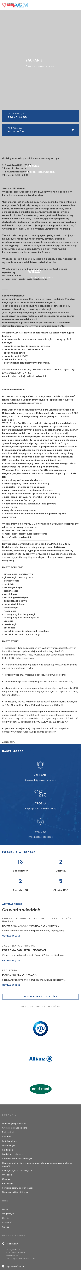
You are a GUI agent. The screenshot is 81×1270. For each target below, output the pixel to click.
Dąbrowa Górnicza (15, 1266)
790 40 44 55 (17, 117)
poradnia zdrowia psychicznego (22, 1198)
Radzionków (12, 1243)
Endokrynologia (9, 1141)
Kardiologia (7, 1149)
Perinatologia (8, 1132)
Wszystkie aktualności (40, 996)
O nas (5, 1209)
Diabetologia (8, 1145)
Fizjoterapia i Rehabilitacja (15, 1192)
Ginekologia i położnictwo (14, 1123)
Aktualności (7, 1222)
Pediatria (6, 1136)
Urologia (6, 1179)
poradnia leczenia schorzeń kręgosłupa (26, 1195)
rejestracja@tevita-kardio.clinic (20, 1258)
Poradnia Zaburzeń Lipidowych (17, 1158)
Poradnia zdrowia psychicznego (18, 1187)
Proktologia (7, 1183)
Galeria (5, 1227)
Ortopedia (7, 1174)
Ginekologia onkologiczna (14, 1127)
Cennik (5, 1218)
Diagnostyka (8, 1213)
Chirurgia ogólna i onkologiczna (17, 1170)
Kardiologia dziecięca (12, 1154)
